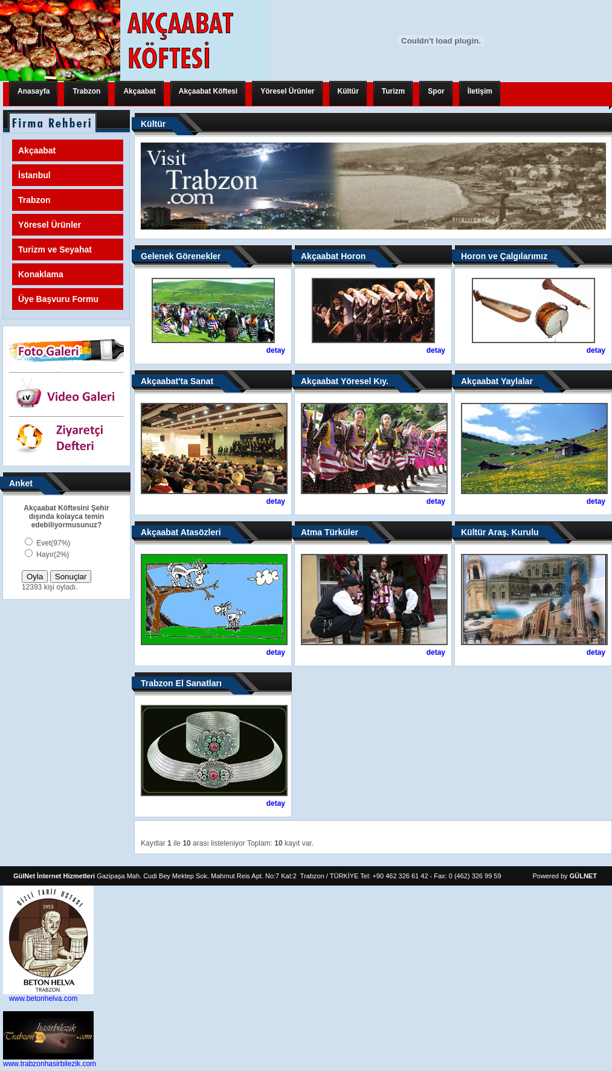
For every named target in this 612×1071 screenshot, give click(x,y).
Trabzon (86, 91)
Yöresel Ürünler (287, 91)
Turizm (393, 91)
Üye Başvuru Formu (58, 299)
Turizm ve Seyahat (55, 249)
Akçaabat (139, 91)
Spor (436, 91)
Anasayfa (34, 91)
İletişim (480, 91)
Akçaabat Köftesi (208, 91)
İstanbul (34, 175)
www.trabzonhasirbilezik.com (49, 1064)
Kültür (348, 91)
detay (275, 350)
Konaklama (40, 274)
